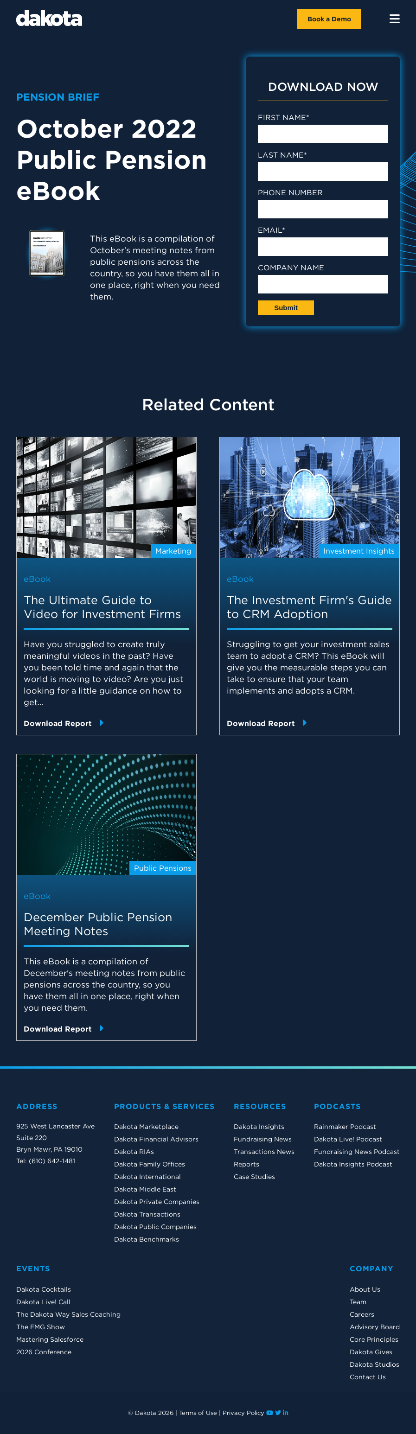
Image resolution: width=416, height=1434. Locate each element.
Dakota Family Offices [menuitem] (149, 1164)
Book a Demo (329, 19)
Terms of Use (198, 1413)
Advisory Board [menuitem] (375, 1327)
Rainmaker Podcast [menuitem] (345, 1126)
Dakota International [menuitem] (147, 1177)
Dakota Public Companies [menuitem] (155, 1227)
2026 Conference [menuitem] (43, 1352)
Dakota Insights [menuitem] (259, 1126)
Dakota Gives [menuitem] (371, 1352)
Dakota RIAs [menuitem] (134, 1151)
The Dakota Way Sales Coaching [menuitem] (68, 1314)
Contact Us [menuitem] (368, 1377)
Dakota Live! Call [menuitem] (43, 1302)
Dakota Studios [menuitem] (374, 1364)
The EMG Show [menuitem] (40, 1327)
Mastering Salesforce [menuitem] (49, 1339)
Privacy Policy (243, 1413)
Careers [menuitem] (362, 1314)
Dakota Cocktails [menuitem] (43, 1289)
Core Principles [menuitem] (374, 1339)
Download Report (63, 723)
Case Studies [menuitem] (254, 1177)
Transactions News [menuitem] (264, 1151)
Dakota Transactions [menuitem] (147, 1214)
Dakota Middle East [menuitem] (145, 1189)
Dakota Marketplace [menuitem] (146, 1126)
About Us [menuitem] (365, 1289)
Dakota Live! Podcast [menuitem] (348, 1139)
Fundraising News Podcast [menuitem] (357, 1151)
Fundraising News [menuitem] (263, 1139)
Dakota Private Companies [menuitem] (156, 1202)
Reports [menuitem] (246, 1164)
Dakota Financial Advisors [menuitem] (156, 1139)
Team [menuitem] (358, 1302)
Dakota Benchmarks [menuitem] (146, 1239)
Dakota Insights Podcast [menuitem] (353, 1164)
